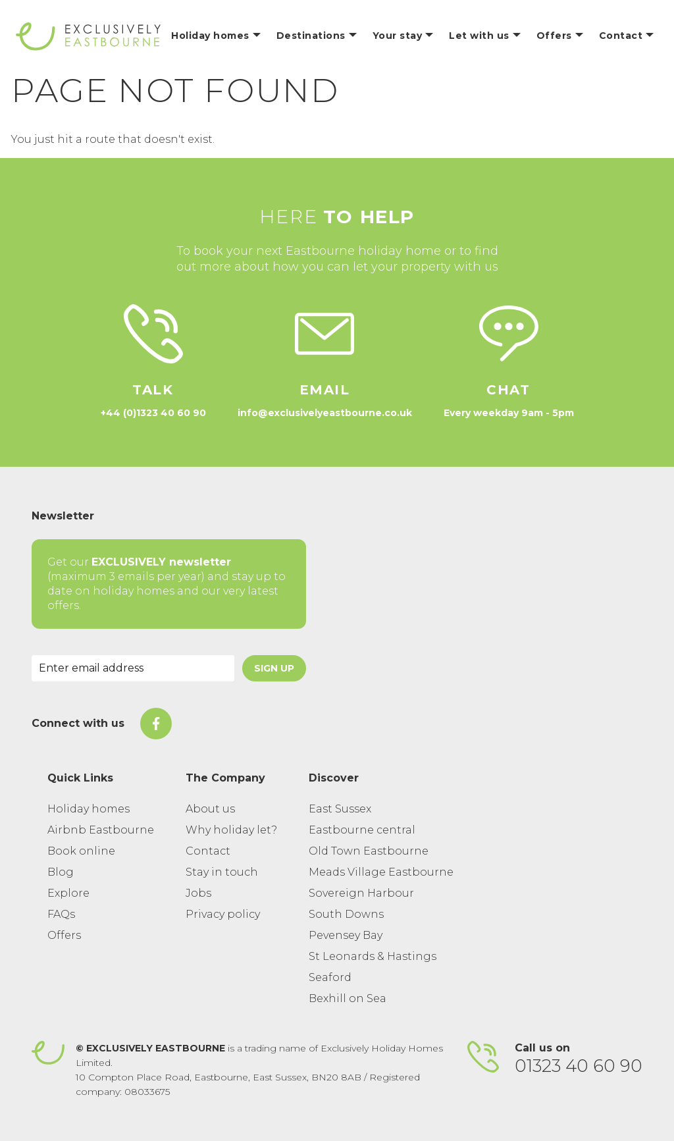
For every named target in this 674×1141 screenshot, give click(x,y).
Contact (208, 851)
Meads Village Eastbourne (381, 872)
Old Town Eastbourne (368, 851)
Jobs (198, 893)
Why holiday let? (231, 830)
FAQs (61, 914)
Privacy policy (223, 914)
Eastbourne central (362, 830)
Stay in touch (222, 872)
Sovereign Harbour (361, 893)
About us (210, 809)
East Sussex (340, 809)
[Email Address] (133, 668)
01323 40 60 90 (578, 1065)
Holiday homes (88, 809)
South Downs (346, 914)
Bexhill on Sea (347, 998)
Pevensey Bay (345, 935)
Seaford (330, 977)
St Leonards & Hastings (372, 956)
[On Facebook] (156, 723)
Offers (64, 935)
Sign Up (274, 668)
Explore (68, 893)
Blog (60, 872)
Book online (81, 851)
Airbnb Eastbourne (100, 830)
